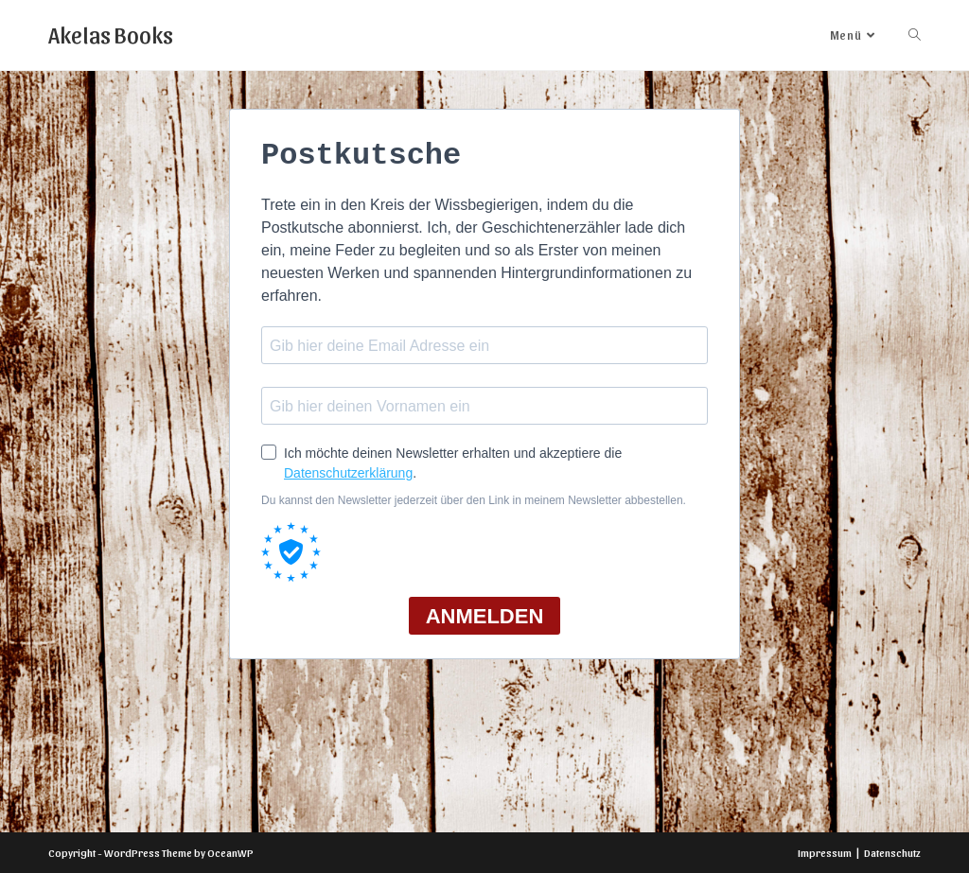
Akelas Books (110, 34)
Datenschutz (892, 852)
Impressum (825, 852)
